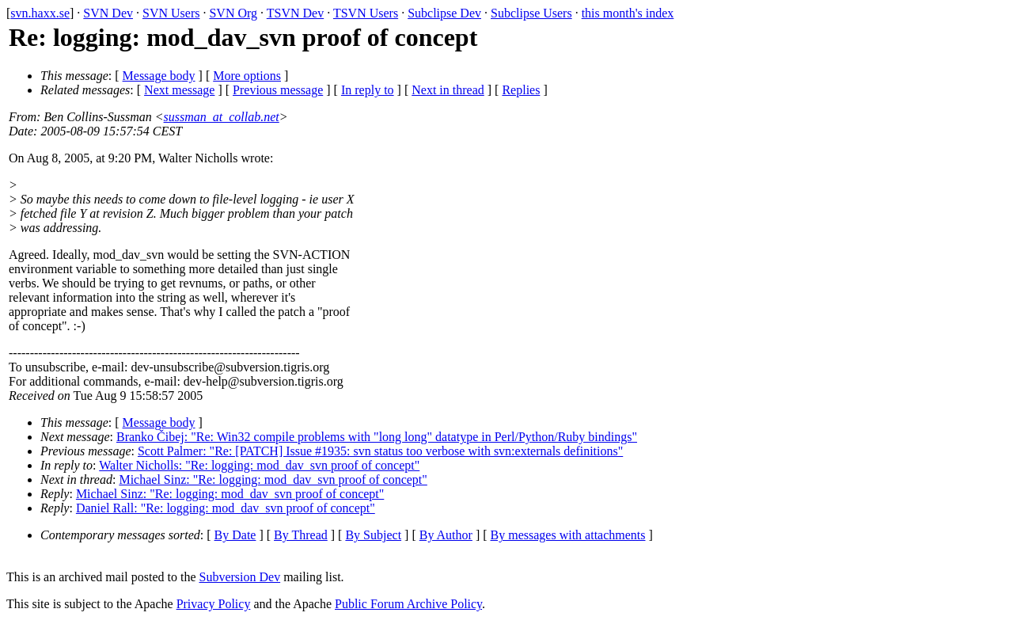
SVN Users (170, 13)
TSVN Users (365, 13)
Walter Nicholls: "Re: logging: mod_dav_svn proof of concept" (259, 465)
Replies (521, 90)
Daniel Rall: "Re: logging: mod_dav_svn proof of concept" (225, 508)
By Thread (301, 535)
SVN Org (233, 13)
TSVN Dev (295, 13)
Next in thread (448, 90)
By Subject (373, 535)
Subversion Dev (240, 577)
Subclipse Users (531, 13)
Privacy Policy (213, 604)
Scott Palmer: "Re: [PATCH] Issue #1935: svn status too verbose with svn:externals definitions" (380, 451)
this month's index (628, 13)
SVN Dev (108, 13)
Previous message (278, 90)
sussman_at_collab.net (221, 117)
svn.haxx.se (40, 13)
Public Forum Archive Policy (408, 604)
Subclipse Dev (444, 13)
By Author (445, 535)
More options (247, 75)
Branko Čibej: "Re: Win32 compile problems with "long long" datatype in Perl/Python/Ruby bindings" (376, 436)
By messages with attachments (568, 535)
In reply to (367, 90)
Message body (159, 75)
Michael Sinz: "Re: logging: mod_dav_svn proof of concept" (273, 479)
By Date (235, 535)
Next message (179, 90)
